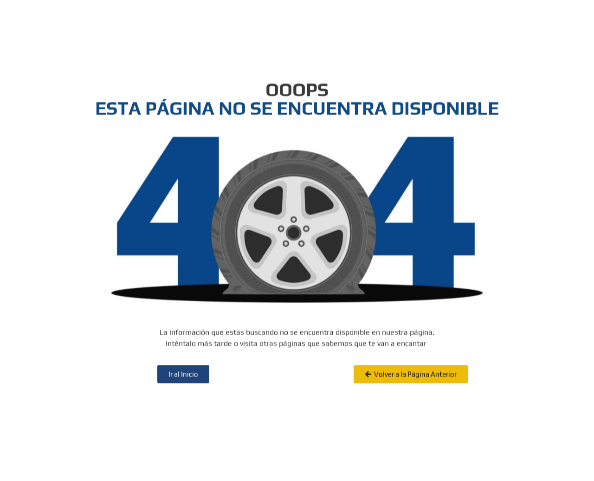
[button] (411, 381)
